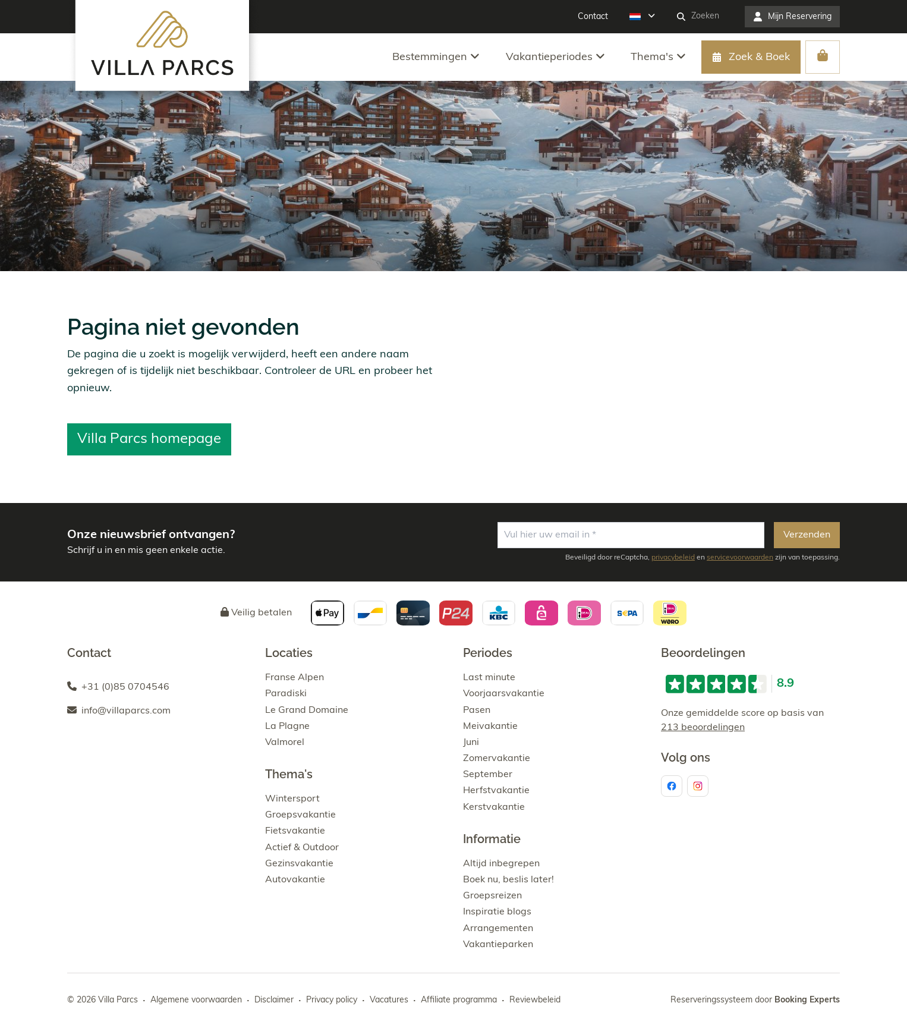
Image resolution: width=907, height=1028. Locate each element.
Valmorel (284, 742)
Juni (471, 742)
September (487, 774)
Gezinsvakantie (299, 864)
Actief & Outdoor (302, 848)
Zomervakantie (496, 758)
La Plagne (287, 726)
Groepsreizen (492, 896)
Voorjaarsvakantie (503, 694)
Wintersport (292, 799)
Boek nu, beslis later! (508, 880)
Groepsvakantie (300, 815)
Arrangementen (498, 928)
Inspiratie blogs (497, 912)
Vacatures (389, 1000)
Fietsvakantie (295, 831)
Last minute (489, 678)
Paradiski (286, 694)
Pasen (476, 710)
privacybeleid (673, 557)
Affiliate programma (459, 1000)
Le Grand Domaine (306, 710)
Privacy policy (331, 1000)
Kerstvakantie (494, 807)
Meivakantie (490, 726)
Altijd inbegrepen (501, 864)
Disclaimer (274, 1000)
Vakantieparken (498, 945)
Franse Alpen (294, 678)
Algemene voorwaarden (196, 1000)
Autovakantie (295, 880)
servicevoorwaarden (740, 557)
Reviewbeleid (534, 1000)
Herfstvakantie (496, 791)
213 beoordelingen (703, 728)
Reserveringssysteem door (755, 1000)
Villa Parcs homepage (149, 439)
